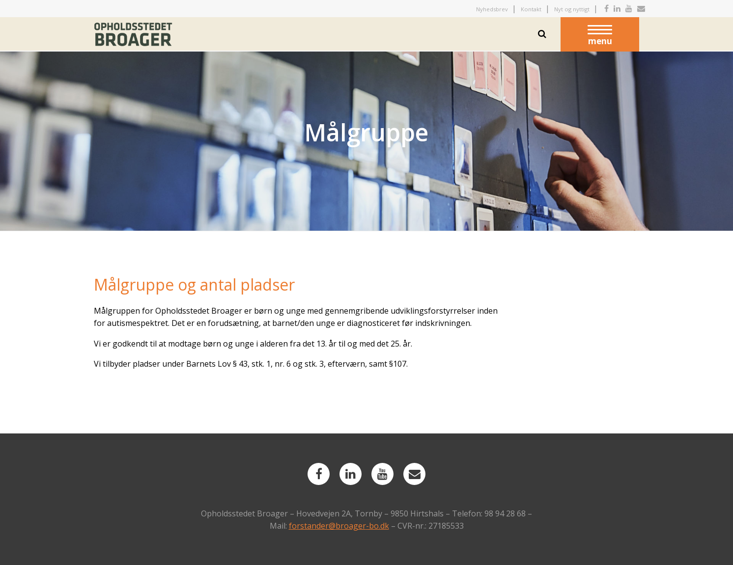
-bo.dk (377, 525)
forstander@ (312, 525)
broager (351, 525)
